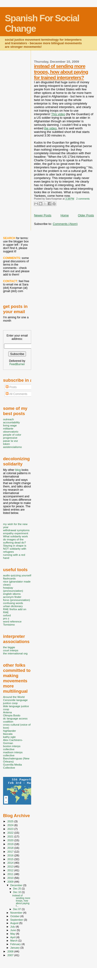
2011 (10, 874)
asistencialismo (12, 446)
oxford (7, 615)
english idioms (12, 593)
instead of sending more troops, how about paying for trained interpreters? (61, 71)
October (15, 916)
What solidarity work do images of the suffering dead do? (15, 539)
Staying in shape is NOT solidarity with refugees (14, 548)
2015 (10, 859)
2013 (10, 866)
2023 (10, 828)
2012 (10, 870)
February (16, 944)
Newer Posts (42, 215)
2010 (10, 877)
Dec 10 (17, 892)
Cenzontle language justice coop (15, 701)
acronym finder (12, 596)
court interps (10, 650)
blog (18, 470)
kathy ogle (9, 736)
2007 (10, 955)
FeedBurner (17, 364)
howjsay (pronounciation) (13, 589)
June (13, 930)
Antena (7, 712)
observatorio (10, 431)
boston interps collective (12, 748)
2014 (10, 862)
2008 (10, 951)
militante (8, 428)
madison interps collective (13, 754)
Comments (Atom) (65, 224)
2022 (10, 832)
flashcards (9, 578)
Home (65, 215)
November (16, 912)
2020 (10, 840)
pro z (6, 618)
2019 (10, 843)
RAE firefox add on (14, 609)
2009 (10, 881)
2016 (10, 855)
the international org (15, 653)
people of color (12, 434)
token (6, 443)
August (14, 923)
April (13, 937)
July (13, 926)
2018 (10, 847)
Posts (11, 387)
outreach (8, 419)
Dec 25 (17, 888)
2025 (10, 821)
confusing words (13, 602)
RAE (6, 612)
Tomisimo (9, 624)
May (13, 933)
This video (58, 114)
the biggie (9, 647)
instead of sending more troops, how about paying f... (21, 900)
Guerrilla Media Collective (12, 766)
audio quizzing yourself (17, 575)
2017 (10, 851)
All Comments (16, 394)
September (17, 919)
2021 (10, 836)
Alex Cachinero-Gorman (13, 741)
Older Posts (86, 215)
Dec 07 (17, 909)
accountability (11, 422)
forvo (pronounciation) (16, 599)
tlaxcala (8, 733)
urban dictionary (13, 606)
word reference (12, 621)
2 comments (83, 198)
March (14, 940)
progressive (10, 437)
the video (50, 128)
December (16, 885)
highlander (9, 730)
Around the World (14, 696)
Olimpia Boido (11, 715)
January (15, 947)
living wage (10, 425)
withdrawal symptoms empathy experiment (16, 532)
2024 (10, 825)
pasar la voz (10, 440)
